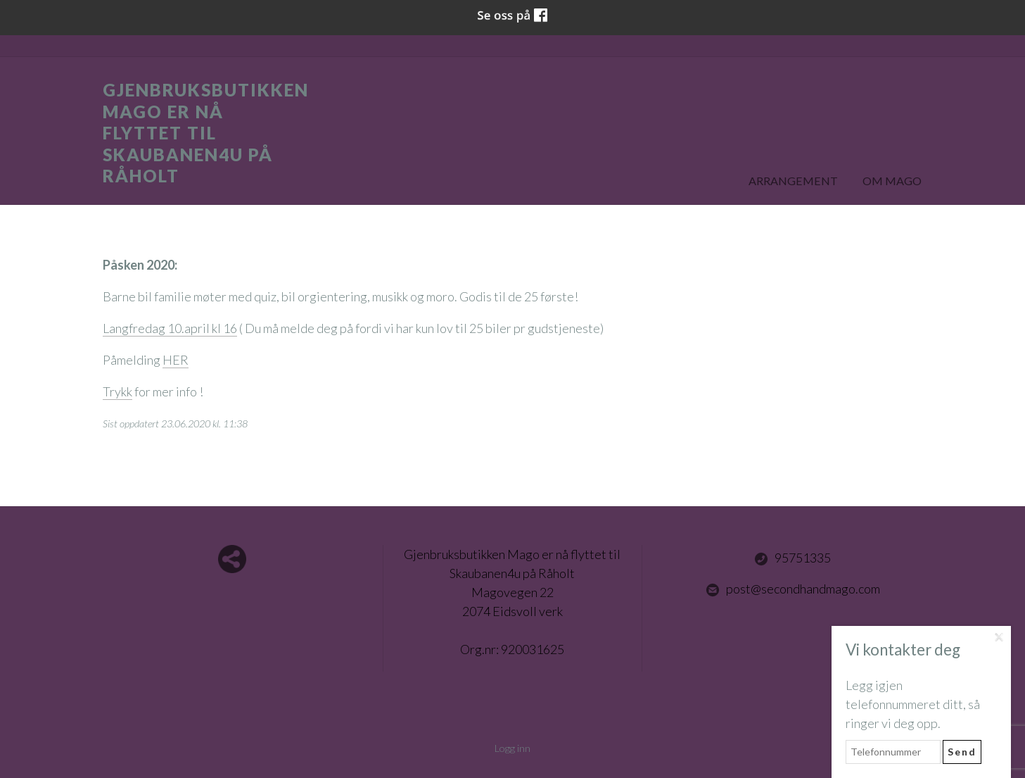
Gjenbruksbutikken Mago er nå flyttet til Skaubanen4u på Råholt (206, 133)
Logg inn (512, 748)
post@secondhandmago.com (793, 589)
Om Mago (892, 180)
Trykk (117, 391)
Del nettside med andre (232, 559)
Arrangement (793, 180)
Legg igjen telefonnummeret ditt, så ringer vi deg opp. (913, 704)
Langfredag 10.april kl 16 (170, 328)
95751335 (792, 558)
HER (176, 360)
